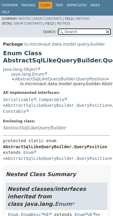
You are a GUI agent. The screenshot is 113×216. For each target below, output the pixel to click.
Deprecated (77, 5)
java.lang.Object (20, 69)
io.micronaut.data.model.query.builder (64, 44)
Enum (28, 152)
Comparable (51, 99)
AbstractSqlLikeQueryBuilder (34, 127)
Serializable (18, 99)
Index (95, 5)
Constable (14, 111)
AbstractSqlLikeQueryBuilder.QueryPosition (60, 78)
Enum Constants (47, 18)
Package (28, 5)
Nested (24, 18)
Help (5, 12)
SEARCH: (49, 32)
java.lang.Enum (27, 74)
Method (82, 18)
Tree (59, 5)
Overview (10, 5)
